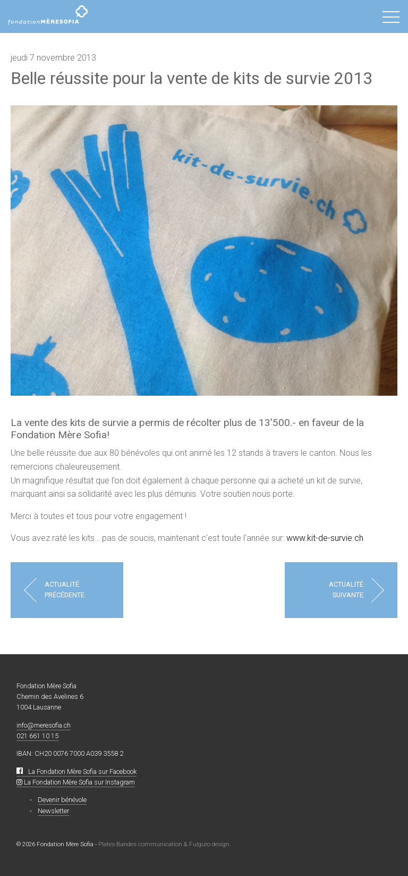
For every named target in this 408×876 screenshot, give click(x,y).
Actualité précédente (64, 589)
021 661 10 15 (37, 736)
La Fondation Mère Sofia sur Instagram (75, 782)
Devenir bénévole (62, 800)
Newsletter (53, 811)
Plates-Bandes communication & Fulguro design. (164, 844)
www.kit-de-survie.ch (324, 538)
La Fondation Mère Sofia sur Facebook (76, 771)
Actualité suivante (346, 589)
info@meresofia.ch (43, 725)
